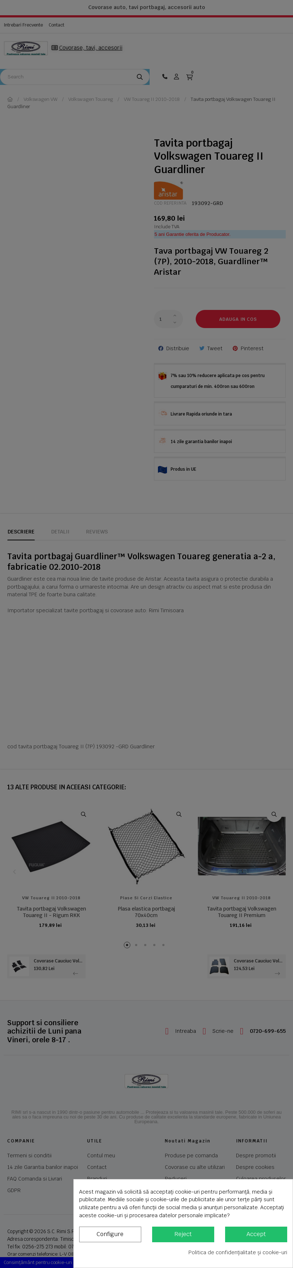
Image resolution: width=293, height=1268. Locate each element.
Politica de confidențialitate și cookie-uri (237, 1252)
